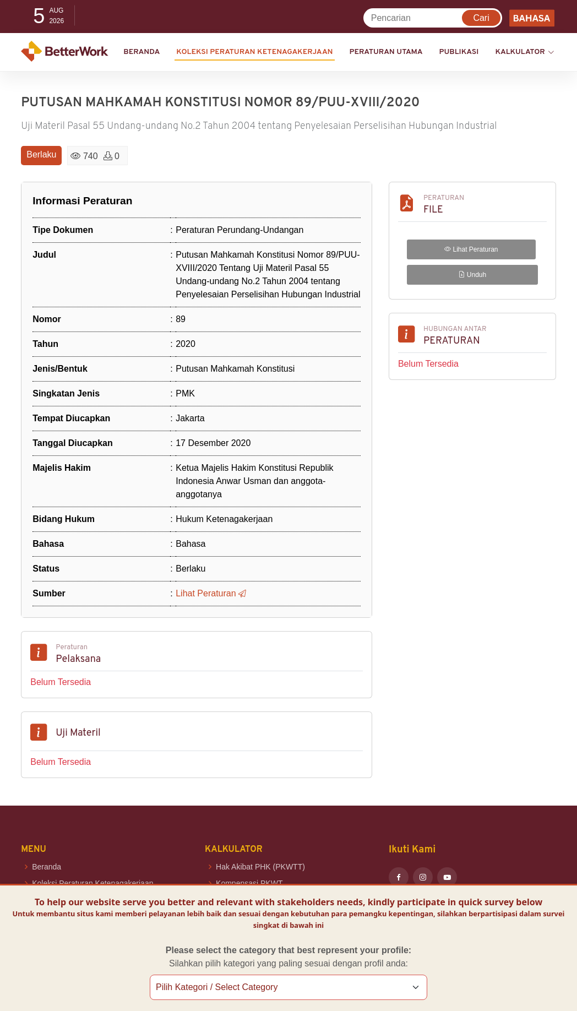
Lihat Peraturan (471, 249)
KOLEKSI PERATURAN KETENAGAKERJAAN (254, 52)
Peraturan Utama (386, 52)
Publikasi (459, 52)
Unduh (473, 275)
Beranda (141, 52)
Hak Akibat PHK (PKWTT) (260, 867)
